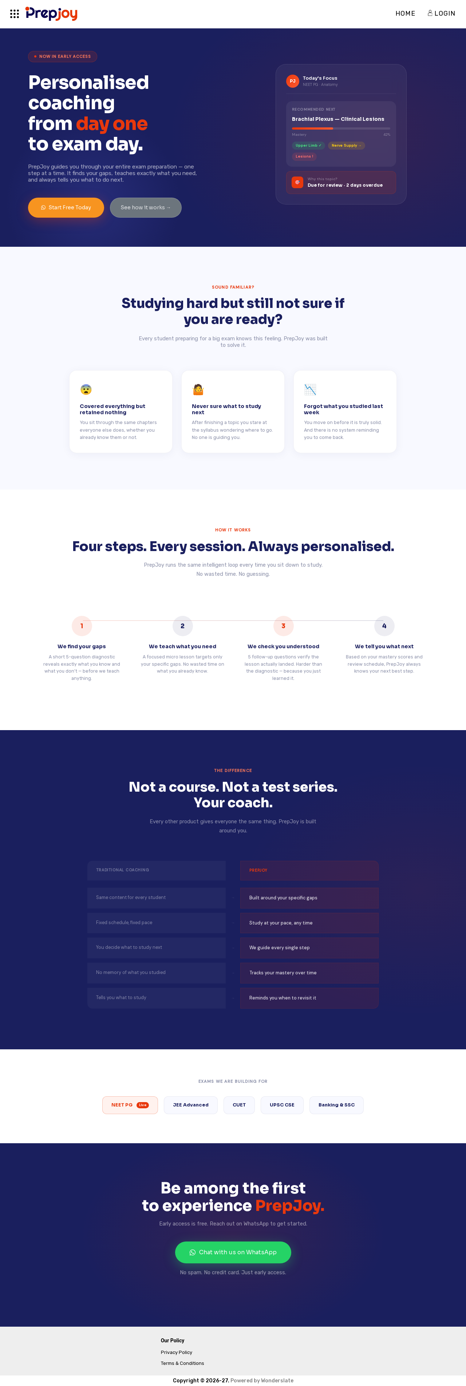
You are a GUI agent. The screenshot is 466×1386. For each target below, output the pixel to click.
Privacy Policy (176, 1352)
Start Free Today (66, 207)
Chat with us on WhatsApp (233, 1252)
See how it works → (146, 207)
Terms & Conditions (182, 1363)
